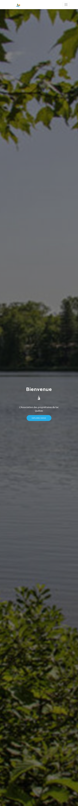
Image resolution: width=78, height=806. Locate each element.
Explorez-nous (39, 422)
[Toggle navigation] (66, 4)
